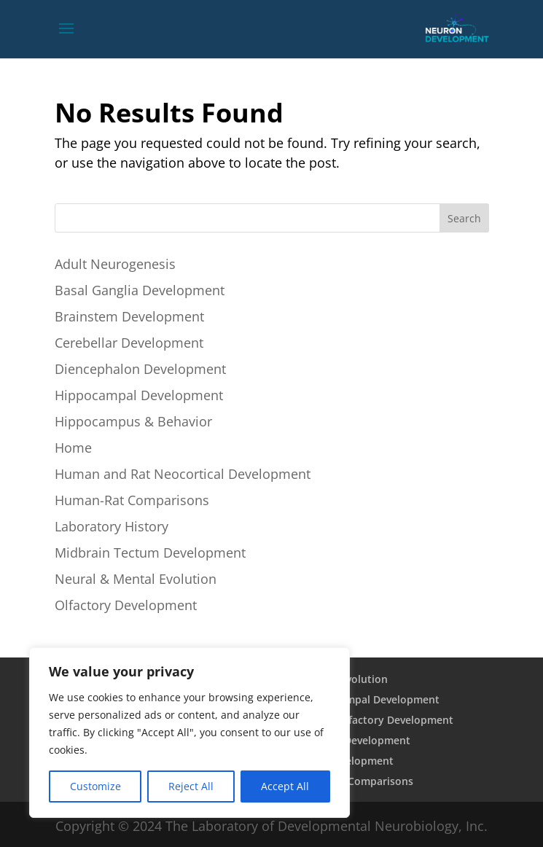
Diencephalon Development (140, 369)
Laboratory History (111, 526)
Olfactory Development (126, 605)
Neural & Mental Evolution (135, 579)
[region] (189, 732)
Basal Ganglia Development (139, 290)
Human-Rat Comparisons (132, 500)
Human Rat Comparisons (351, 781)
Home (73, 447)
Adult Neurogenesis (115, 264)
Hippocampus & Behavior (133, 421)
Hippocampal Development (139, 395)
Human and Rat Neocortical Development (182, 474)
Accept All (285, 786)
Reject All (191, 786)
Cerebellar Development (129, 342)
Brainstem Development (129, 316)
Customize (95, 786)
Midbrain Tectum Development (150, 552)
